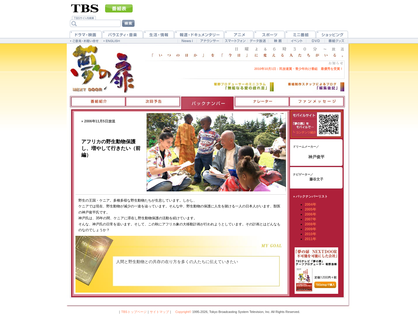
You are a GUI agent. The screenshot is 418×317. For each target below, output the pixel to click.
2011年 (310, 239)
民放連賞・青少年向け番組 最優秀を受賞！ (298, 68)
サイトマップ (159, 312)
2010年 (310, 234)
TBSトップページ (133, 312)
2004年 (310, 204)
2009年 (310, 229)
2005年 (310, 209)
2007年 (310, 219)
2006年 (310, 214)
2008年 (310, 224)
